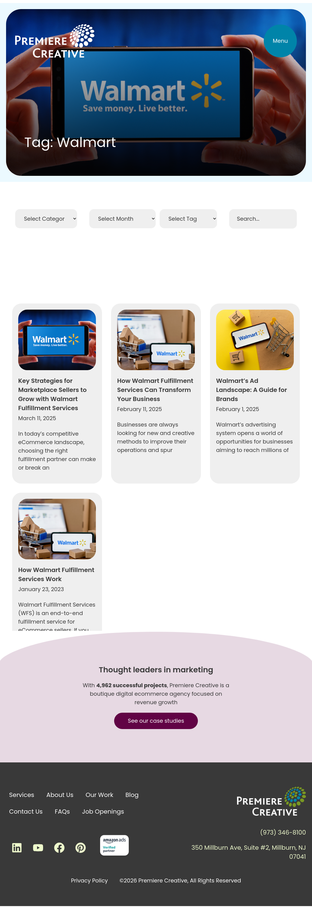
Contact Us (26, 811)
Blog (132, 795)
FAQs (62, 811)
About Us (59, 795)
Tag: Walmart (70, 142)
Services (21, 795)
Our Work (99, 795)
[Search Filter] (263, 219)
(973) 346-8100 (283, 832)
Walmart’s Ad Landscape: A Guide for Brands (251, 573)
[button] (280, 41)
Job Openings (103, 811)
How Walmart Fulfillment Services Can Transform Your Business (155, 573)
